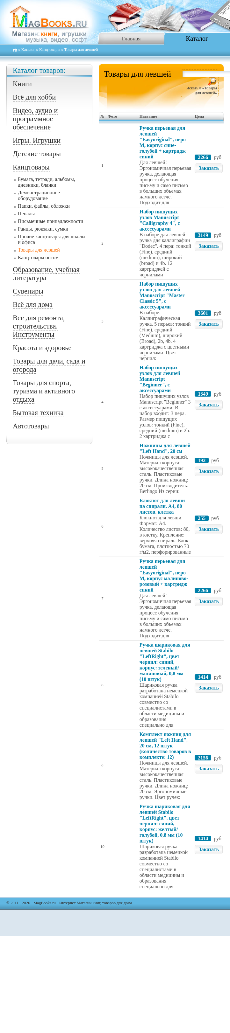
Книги (22, 84)
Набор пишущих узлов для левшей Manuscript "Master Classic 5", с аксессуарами (162, 295)
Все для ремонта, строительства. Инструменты (39, 326)
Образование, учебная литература (46, 274)
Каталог (197, 38)
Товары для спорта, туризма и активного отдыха (44, 391)
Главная (131, 38)
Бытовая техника (38, 413)
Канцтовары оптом (38, 257)
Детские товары (37, 154)
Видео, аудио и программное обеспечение (35, 119)
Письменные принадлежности (50, 221)
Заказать (208, 168)
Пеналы (26, 213)
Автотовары (31, 426)
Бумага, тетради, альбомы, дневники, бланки (46, 182)
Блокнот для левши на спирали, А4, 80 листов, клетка (162, 506)
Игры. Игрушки (37, 140)
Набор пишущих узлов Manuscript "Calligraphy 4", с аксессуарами (160, 220)
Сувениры (28, 291)
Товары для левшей (39, 250)
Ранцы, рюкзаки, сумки (43, 229)
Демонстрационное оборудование (39, 195)
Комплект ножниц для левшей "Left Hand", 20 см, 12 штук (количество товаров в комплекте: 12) (165, 745)
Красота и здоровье (42, 348)
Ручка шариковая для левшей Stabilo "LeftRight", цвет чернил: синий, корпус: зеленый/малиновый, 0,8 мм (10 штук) (165, 662)
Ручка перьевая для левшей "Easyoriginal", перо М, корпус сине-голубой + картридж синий (163, 142)
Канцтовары (49, 49)
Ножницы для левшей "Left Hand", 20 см (165, 448)
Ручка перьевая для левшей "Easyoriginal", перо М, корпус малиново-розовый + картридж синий (164, 575)
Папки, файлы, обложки (44, 206)
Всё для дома (33, 305)
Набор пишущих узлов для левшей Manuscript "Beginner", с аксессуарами (160, 379)
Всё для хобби (34, 97)
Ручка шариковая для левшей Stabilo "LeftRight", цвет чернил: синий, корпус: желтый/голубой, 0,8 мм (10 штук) (165, 823)
